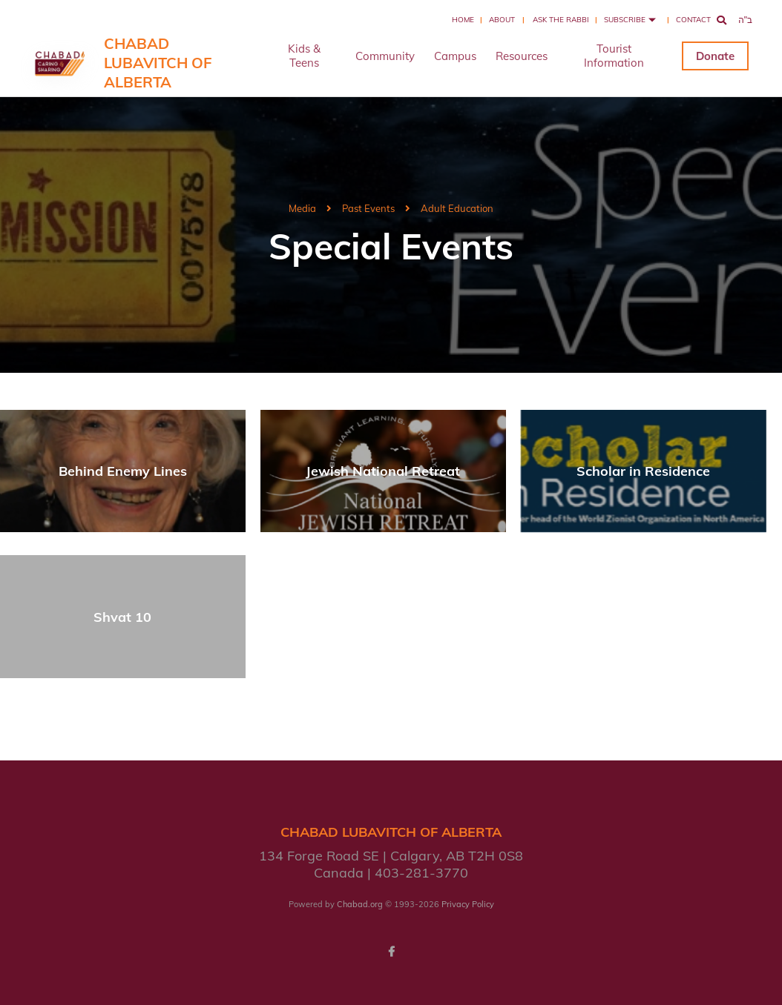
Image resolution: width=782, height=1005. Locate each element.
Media (302, 208)
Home (463, 19)
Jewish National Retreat (383, 471)
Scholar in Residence (643, 471)
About (502, 19)
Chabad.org (360, 904)
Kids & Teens (304, 56)
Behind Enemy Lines (123, 471)
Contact (693, 19)
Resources (522, 56)
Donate (715, 56)
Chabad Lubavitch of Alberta (157, 62)
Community (385, 56)
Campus (455, 56)
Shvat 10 (122, 617)
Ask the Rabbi (561, 19)
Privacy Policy (467, 904)
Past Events (368, 208)
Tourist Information (614, 56)
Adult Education (457, 208)
